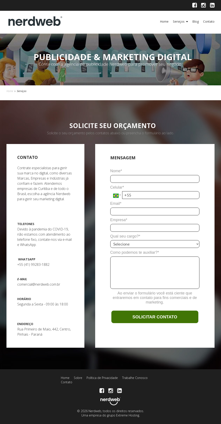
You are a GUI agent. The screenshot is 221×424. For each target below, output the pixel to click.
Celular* (117, 187)
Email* (116, 203)
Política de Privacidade (102, 378)
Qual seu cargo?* (125, 236)
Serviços (179, 21)
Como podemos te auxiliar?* (134, 252)
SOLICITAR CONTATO (155, 316)
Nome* (116, 171)
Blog (195, 21)
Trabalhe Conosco (135, 378)
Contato (209, 21)
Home (164, 21)
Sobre (78, 378)
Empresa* (118, 220)
